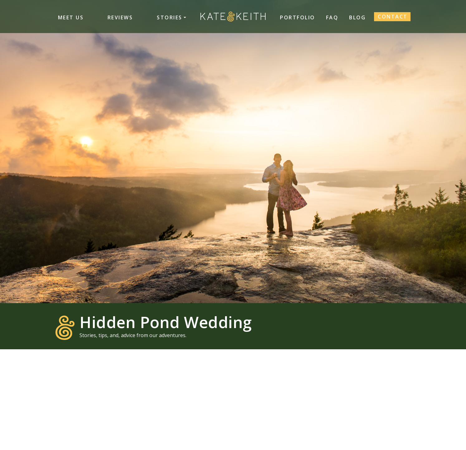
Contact (393, 16)
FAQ (332, 17)
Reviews (120, 17)
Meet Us (71, 17)
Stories (169, 17)
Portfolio (297, 17)
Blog (357, 17)
